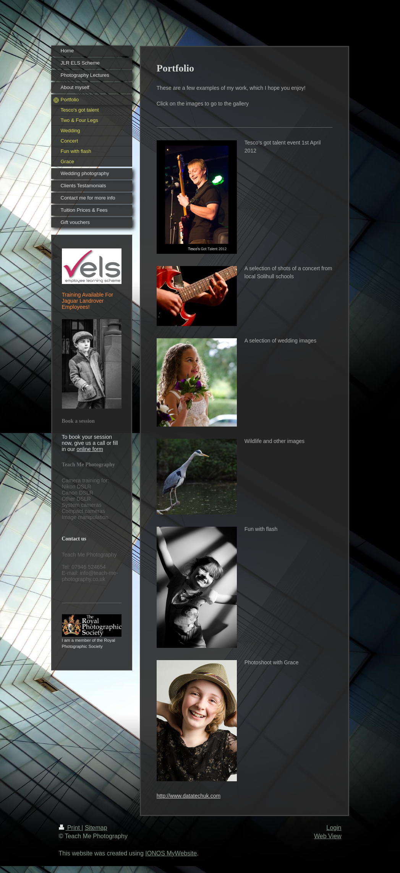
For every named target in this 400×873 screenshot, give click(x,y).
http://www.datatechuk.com (188, 796)
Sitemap (96, 827)
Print (70, 827)
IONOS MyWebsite (171, 853)
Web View (327, 836)
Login (333, 827)
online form (89, 449)
